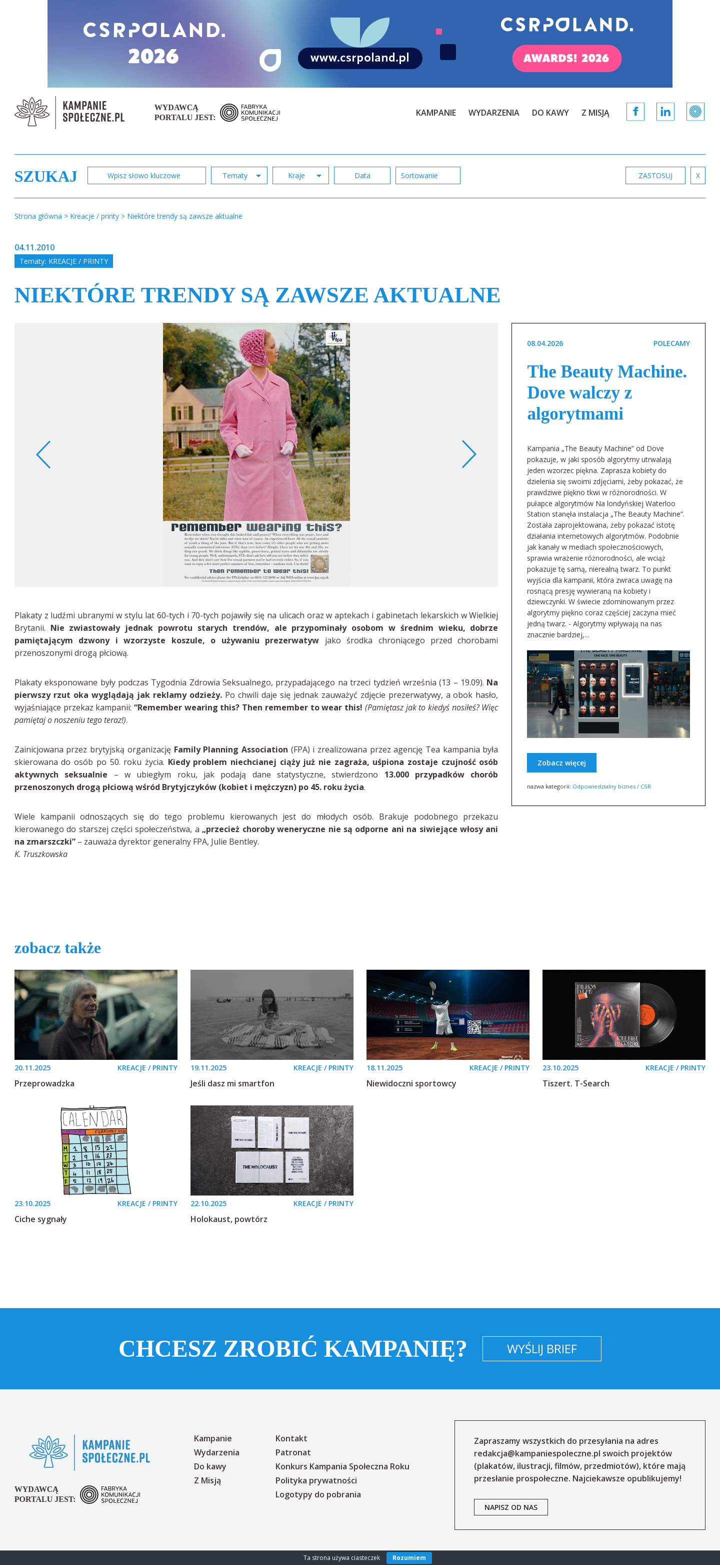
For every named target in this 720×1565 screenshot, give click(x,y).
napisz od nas (511, 1507)
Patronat (293, 1452)
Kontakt (292, 1438)
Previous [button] (43, 455)
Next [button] (469, 455)
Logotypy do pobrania (318, 1494)
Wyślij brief (542, 1348)
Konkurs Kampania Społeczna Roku (343, 1466)
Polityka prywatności (316, 1480)
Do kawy (550, 112)
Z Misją (596, 112)
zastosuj (655, 175)
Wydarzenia (494, 112)
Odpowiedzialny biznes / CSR (611, 786)
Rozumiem (409, 1557)
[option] (256, 455)
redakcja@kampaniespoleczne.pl (537, 1453)
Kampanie (436, 112)
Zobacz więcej (562, 762)
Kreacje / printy (78, 261)
